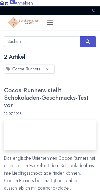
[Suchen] (88, 41)
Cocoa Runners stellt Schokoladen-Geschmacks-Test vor (46, 98)
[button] (94, 10)
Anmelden (24, 3)
